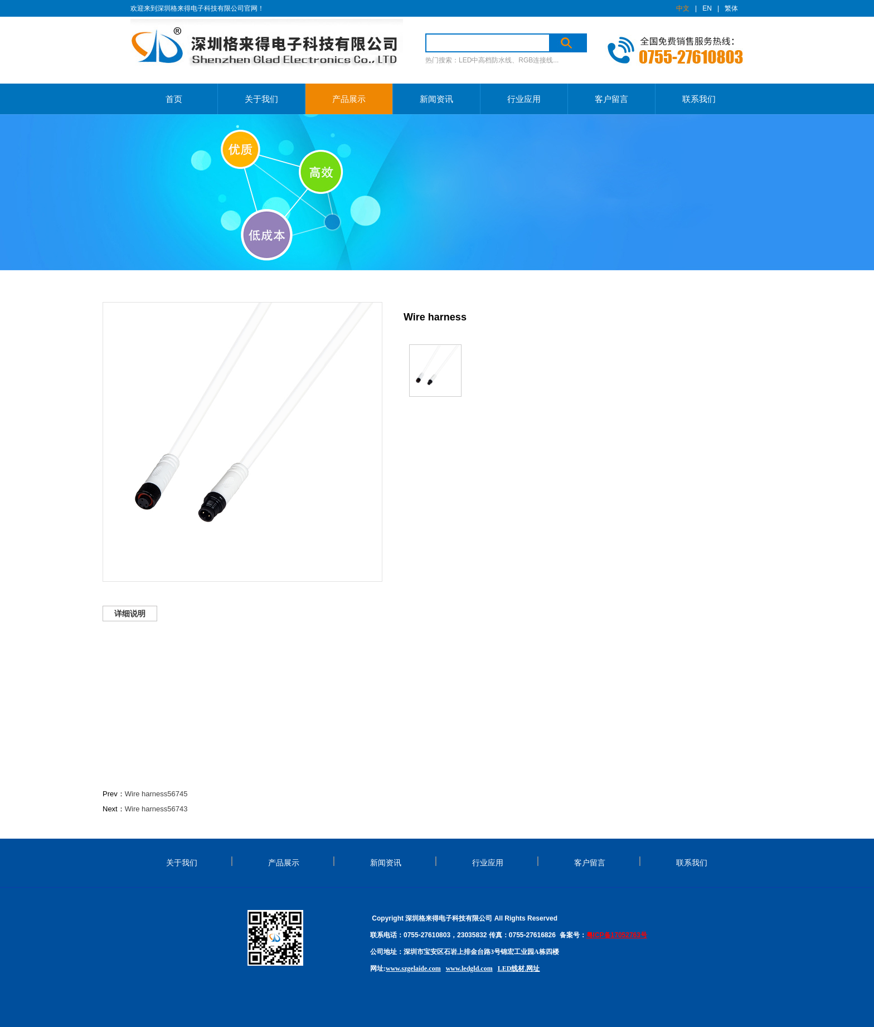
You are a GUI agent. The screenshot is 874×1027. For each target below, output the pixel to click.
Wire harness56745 (156, 794)
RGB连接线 (535, 60)
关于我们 (261, 99)
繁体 (731, 8)
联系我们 (699, 99)
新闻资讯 (436, 99)
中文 (683, 8)
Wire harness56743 (156, 809)
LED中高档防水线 (485, 60)
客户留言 (611, 99)
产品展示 (349, 99)
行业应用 (524, 99)
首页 (174, 99)
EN (707, 8)
